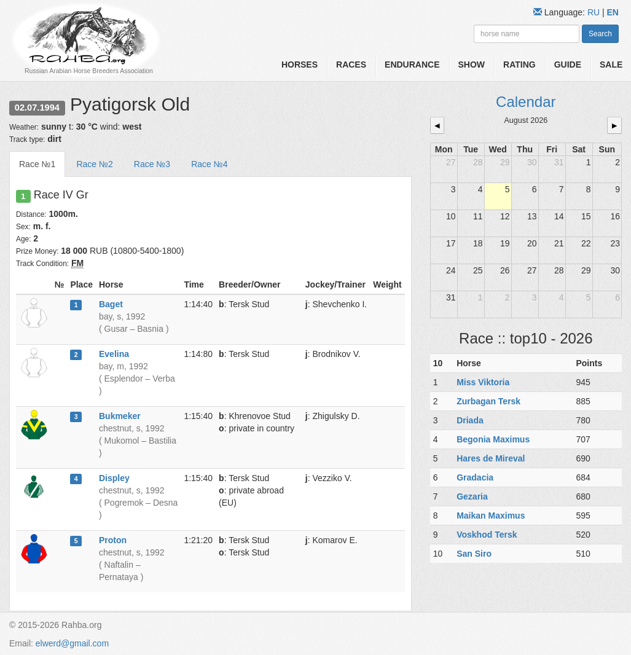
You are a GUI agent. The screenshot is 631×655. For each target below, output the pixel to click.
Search (600, 33)
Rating (519, 64)
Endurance (412, 64)
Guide (567, 64)
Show (471, 64)
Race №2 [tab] (94, 164)
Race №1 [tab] (37, 164)
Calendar (525, 101)
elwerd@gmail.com (72, 643)
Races (351, 64)
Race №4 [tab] (209, 164)
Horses (299, 64)
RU (594, 12)
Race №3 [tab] (152, 164)
